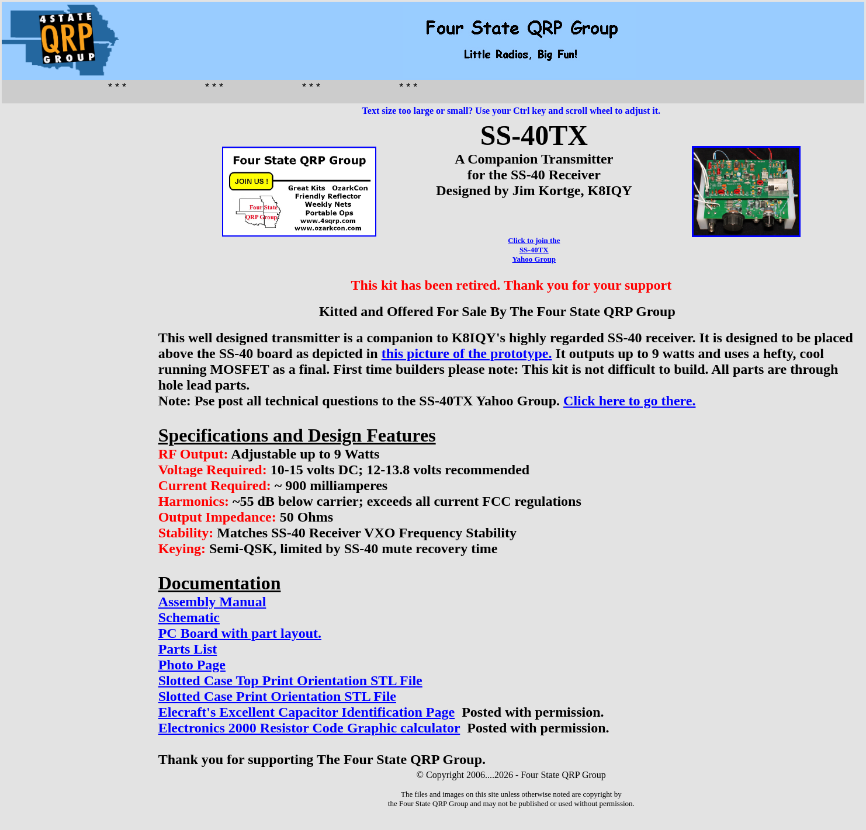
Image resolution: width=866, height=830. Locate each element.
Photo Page (192, 664)
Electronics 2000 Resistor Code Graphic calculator (309, 727)
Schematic (189, 617)
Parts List (187, 649)
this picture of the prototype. (467, 353)
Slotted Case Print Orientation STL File (277, 696)
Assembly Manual (212, 601)
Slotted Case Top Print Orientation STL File (290, 680)
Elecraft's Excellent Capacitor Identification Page (306, 712)
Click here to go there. (629, 400)
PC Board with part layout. (239, 633)
